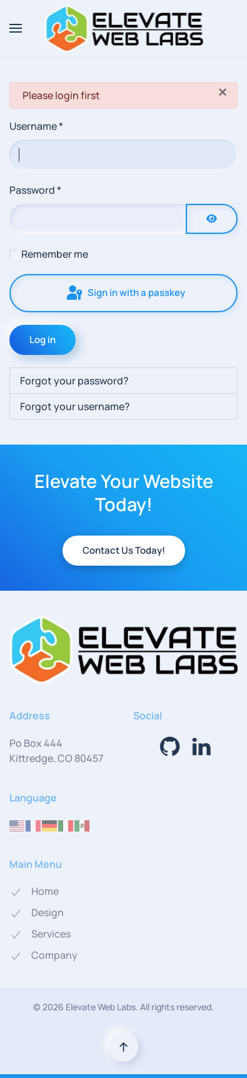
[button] (15, 28)
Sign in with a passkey (124, 293)
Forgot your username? (75, 406)
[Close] (222, 92)
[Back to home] (123, 28)
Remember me (54, 254)
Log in (42, 339)
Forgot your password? (74, 381)
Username (36, 126)
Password (35, 190)
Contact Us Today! (124, 550)
